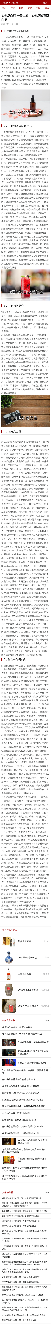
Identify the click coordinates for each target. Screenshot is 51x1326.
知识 (47, 8)
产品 (13, 8)
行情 (21, 8)
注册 (45, 3)
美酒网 (5, 2)
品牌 (38, 8)
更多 (47, 1020)
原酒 (31, 312)
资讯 (4, 8)
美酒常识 (15, 2)
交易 (30, 8)
